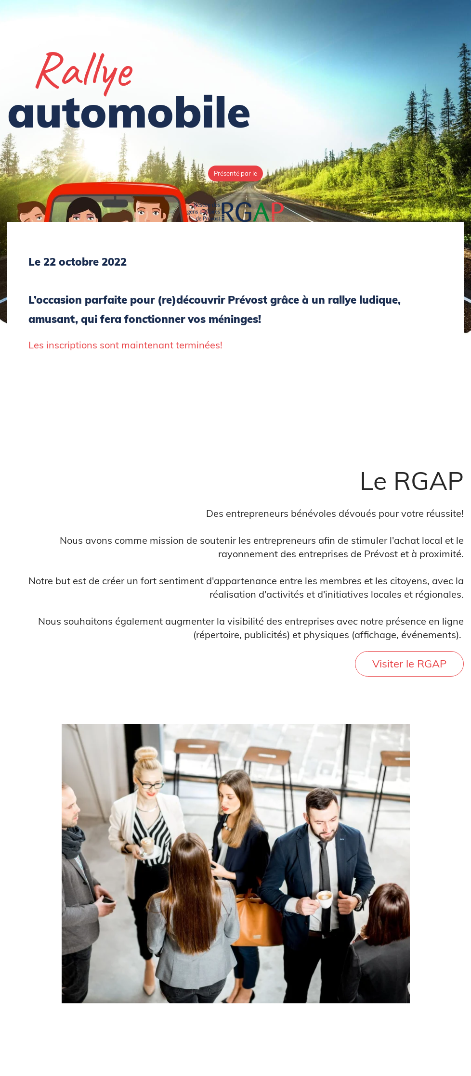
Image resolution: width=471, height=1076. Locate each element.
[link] (235, 209)
